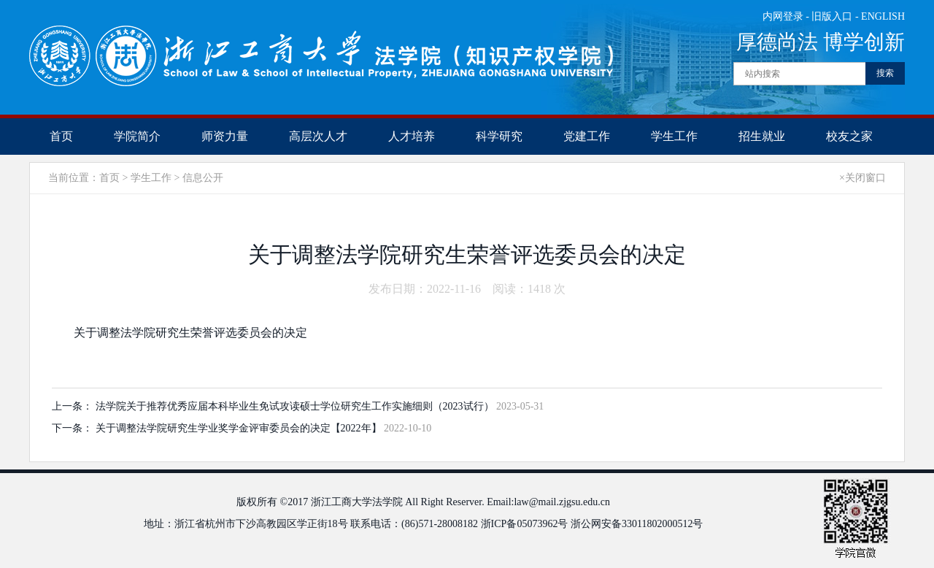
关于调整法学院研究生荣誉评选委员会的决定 (190, 332)
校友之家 (849, 136)
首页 (61, 136)
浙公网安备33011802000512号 (637, 523)
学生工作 (674, 136)
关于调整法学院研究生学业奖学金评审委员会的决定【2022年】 (240, 428)
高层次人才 (318, 136)
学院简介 (137, 136)
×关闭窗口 (862, 177)
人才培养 (411, 136)
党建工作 (586, 136)
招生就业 (761, 136)
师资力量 (224, 136)
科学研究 (499, 136)
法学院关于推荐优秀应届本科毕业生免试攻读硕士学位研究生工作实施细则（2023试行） (296, 406)
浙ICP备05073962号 (524, 523)
